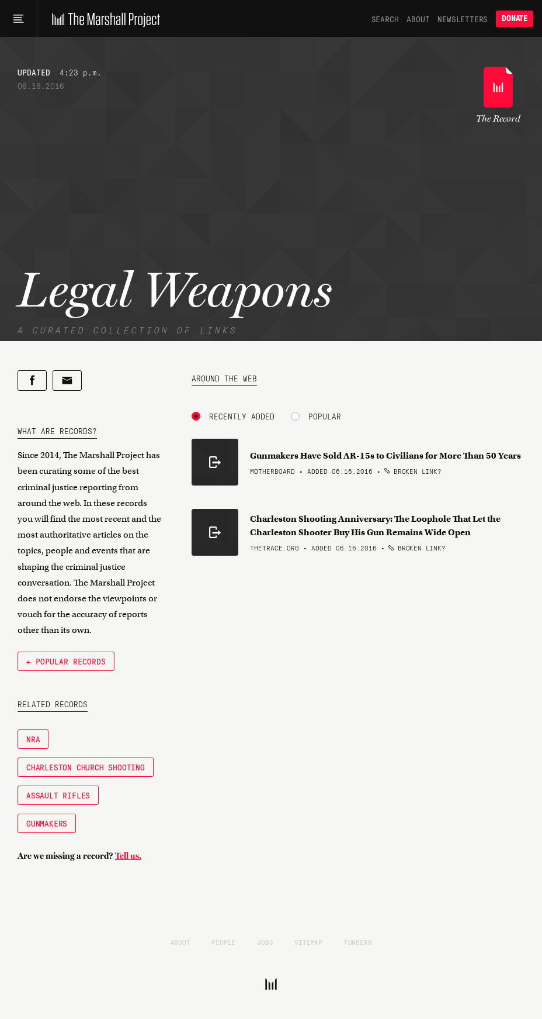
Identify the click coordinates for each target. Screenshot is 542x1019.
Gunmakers (46, 823)
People (223, 941)
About (417, 18)
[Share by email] (67, 380)
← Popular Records (66, 661)
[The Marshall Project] (103, 18)
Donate (514, 18)
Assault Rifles (58, 795)
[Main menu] (18, 18)
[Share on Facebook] (32, 380)
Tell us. (128, 856)
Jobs (265, 941)
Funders (358, 941)
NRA (33, 739)
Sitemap (308, 941)
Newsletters (462, 18)
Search (385, 18)
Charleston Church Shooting (85, 767)
